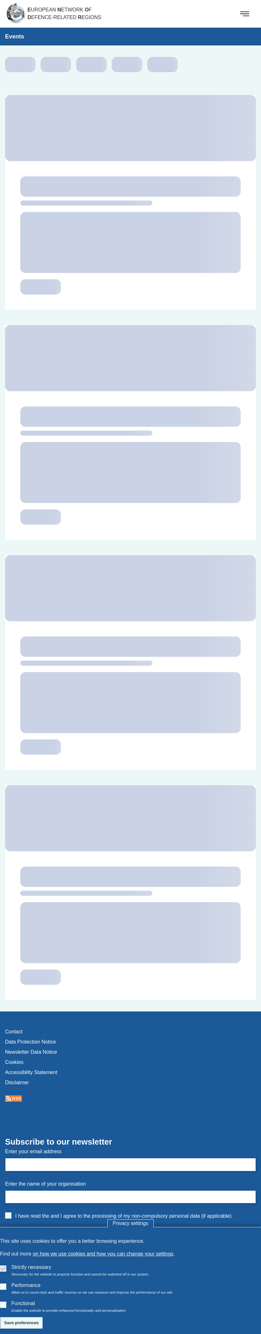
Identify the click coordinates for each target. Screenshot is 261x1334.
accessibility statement (31, 1072)
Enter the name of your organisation (45, 1184)
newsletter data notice (31, 1052)
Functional (23, 1303)
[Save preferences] (21, 1323)
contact (14, 1031)
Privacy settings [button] (130, 1223)
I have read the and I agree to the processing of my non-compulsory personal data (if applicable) (123, 1216)
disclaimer (17, 1082)
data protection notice (30, 1042)
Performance (26, 1285)
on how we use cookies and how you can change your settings (103, 1253)
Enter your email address (33, 1151)
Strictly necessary (31, 1267)
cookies (14, 1062)
